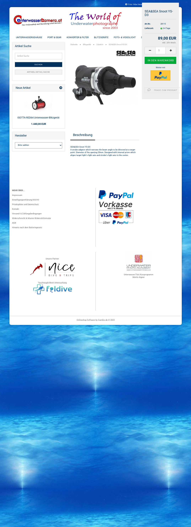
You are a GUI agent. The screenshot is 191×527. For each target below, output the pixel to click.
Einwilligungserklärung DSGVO (25, 203)
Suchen (38, 68)
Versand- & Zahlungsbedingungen (27, 217)
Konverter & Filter (78, 37)
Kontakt (15, 212)
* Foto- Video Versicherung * (137, 4)
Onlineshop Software (86, 323)
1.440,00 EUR (38, 127)
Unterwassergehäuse (29, 37)
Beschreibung (82, 138)
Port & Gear (54, 37)
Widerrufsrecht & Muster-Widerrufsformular (31, 221)
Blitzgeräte (101, 37)
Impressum (17, 198)
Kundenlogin (168, 4)
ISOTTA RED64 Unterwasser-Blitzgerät (38, 120)
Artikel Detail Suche (38, 75)
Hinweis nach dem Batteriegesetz (27, 230)
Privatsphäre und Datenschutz (25, 207)
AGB (14, 226)
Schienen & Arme (150, 37)
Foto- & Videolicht (125, 37)
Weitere (170, 37)
